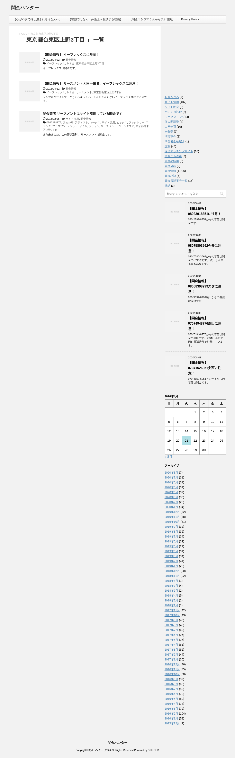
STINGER (153, 750)
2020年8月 (171, 472)
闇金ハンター (25, 8)
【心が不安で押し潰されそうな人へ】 (37, 19)
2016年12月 (172, 664)
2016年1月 (171, 718)
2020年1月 (171, 507)
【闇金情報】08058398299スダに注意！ (204, 286)
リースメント (84, 92)
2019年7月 (171, 536)
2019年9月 (171, 526)
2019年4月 (171, 551)
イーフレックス (55, 63)
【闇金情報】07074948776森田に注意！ (204, 323)
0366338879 (53, 122)
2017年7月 (171, 630)
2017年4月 (171, 644)
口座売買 (170, 126)
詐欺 (167, 146)
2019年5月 (171, 546)
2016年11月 (172, 669)
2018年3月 (171, 600)
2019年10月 (172, 521)
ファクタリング (175, 116)
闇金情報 (71, 59)
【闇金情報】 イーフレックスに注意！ (71, 54)
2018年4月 (171, 595)
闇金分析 (170, 166)
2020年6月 (171, 482)
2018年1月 (171, 605)
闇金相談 (170, 175)
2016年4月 (171, 703)
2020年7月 (171, 477)
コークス (95, 122)
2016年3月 (171, 708)
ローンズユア (126, 126)
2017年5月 (171, 639)
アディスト (81, 122)
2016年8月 (171, 684)
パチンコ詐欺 (173, 112)
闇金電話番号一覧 (176, 180)
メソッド (72, 126)
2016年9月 (171, 679)
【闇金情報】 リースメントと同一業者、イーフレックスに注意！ (91, 83)
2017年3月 (171, 649)
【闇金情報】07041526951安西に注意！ (204, 368)
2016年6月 (171, 693)
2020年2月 (171, 502)
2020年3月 (171, 497)
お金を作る (172, 97)
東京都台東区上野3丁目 (90, 63)
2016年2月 (171, 713)
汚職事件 (170, 136)
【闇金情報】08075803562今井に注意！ (204, 246)
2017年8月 (171, 625)
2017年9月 (171, 620)
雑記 (167, 185)
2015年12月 (172, 723)
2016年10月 (172, 674)
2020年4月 (171, 492)
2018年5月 (171, 590)
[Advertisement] (195, 61)
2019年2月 (171, 561)
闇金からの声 (173, 156)
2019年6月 (171, 541)
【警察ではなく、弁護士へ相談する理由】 (95, 19)
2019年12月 (172, 512)
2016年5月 (171, 698)
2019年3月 (171, 556)
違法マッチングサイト (179, 151)
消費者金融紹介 (175, 141)
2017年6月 (171, 634)
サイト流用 (72, 118)
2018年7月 (171, 585)
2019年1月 (171, 566)
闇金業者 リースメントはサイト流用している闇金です (82, 113)
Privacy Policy (190, 19)
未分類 (169, 131)
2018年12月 (172, 571)
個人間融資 (172, 121)
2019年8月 (171, 531)
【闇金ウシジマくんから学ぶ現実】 (152, 19)
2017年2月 (171, 654)
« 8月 (168, 456)
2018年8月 (171, 580)
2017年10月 (172, 615)
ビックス (122, 122)
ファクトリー (137, 122)
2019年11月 (172, 516)
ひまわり (68, 122)
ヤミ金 (70, 63)
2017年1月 (171, 659)
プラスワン (59, 126)
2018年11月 (172, 575)
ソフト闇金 (172, 107)
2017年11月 (172, 610)
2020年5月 (171, 487)
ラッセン (94, 126)
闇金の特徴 (172, 161)
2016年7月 (171, 689)
